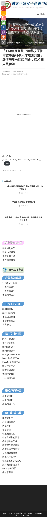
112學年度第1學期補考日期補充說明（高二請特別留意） (23, 187)
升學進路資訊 (8, 290)
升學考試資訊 (8, 286)
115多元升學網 (9, 283)
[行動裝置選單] (41, 13)
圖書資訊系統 (8, 369)
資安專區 (6, 429)
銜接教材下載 (8, 256)
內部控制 (6, 425)
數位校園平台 (8, 366)
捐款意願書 (7, 472)
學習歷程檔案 (8, 320)
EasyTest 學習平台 (11, 362)
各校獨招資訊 (8, 294)
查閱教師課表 (8, 346)
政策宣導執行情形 (11, 437)
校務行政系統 (8, 338)
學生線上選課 (8, 316)
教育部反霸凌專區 (11, 445)
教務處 (6, 74)
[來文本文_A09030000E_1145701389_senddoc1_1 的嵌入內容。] (23, 114)
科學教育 (20, 74)
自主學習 (6, 324)
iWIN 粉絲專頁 (9, 468)
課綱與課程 (7, 309)
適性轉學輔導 (8, 260)
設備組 (26, 74)
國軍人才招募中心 (11, 456)
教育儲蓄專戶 (8, 421)
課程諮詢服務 (8, 312)
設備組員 (7, 71)
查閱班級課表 (8, 350)
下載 (7, 163)
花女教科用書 (8, 377)
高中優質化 (7, 395)
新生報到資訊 (8, 248)
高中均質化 (7, 399)
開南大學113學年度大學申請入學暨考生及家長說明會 (23, 218)
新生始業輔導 (8, 252)
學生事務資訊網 (9, 441)
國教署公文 (7, 418)
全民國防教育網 (9, 452)
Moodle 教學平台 (10, 358)
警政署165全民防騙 (11, 460)
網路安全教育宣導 (11, 464)
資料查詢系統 (8, 342)
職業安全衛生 (8, 433)
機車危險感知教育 (11, 449)
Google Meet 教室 (11, 354)
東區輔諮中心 (8, 403)
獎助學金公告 (8, 373)
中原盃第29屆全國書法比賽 (23, 202)
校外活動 (13, 74)
